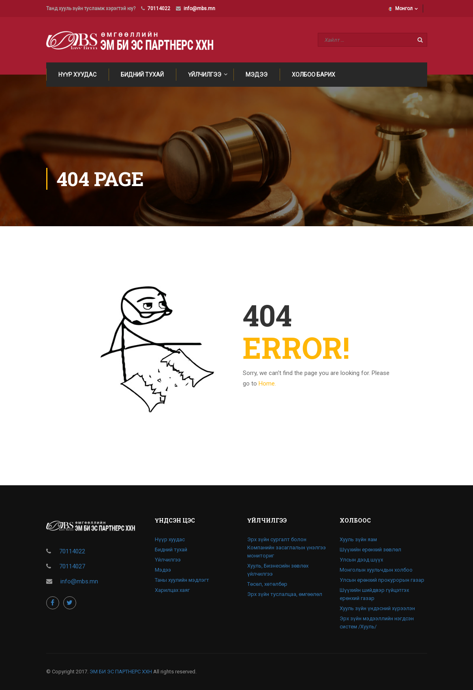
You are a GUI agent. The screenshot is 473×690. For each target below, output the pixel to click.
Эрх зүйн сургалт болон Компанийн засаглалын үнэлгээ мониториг (286, 547)
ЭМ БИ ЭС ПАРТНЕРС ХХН (121, 672)
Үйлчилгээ (204, 74)
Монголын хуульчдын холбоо (376, 570)
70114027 (72, 566)
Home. (267, 383)
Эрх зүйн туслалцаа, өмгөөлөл (284, 594)
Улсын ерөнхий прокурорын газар (382, 580)
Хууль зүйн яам (358, 539)
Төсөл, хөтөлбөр (267, 584)
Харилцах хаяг (172, 590)
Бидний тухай (142, 74)
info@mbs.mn (199, 8)
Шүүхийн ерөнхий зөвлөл (370, 549)
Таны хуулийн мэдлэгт (182, 580)
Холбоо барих (313, 74)
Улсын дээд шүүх (361, 560)
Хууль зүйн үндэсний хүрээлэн (377, 608)
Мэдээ (257, 74)
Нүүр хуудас (77, 74)
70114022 (159, 8)
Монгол (400, 8)
